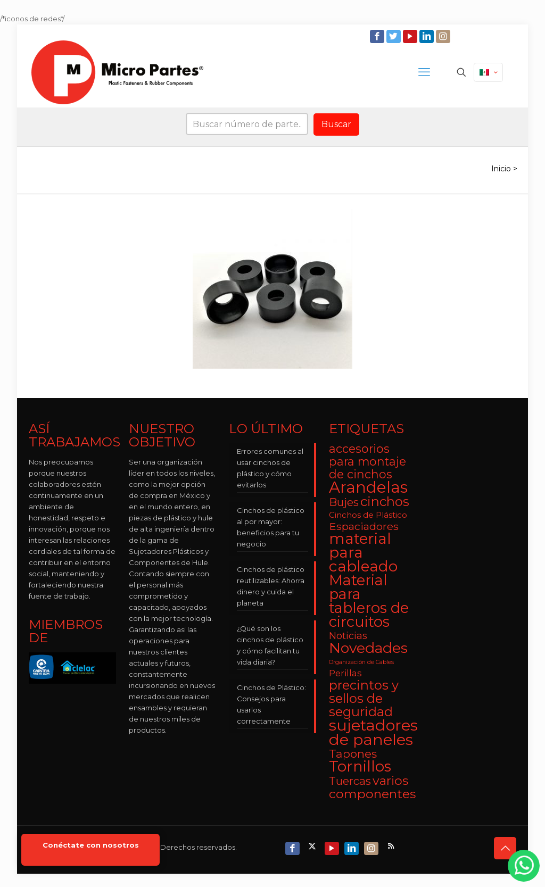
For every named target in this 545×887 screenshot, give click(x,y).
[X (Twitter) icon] (313, 846)
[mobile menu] (424, 72)
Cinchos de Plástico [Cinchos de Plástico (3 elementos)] (368, 515)
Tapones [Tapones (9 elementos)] (353, 753)
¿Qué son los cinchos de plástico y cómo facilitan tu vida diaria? (270, 645)
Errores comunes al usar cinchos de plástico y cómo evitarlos (270, 468)
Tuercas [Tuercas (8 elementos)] (350, 780)
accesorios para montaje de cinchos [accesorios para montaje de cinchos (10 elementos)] (367, 461)
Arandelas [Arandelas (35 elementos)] (368, 487)
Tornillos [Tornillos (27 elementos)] (360, 766)
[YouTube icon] (411, 36)
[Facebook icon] (378, 36)
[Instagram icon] (444, 36)
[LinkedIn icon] (427, 36)
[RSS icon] (392, 846)
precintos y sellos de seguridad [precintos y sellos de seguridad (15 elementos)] (364, 698)
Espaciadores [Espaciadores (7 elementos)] (364, 526)
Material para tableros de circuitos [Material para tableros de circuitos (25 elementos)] (369, 601)
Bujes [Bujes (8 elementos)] (344, 502)
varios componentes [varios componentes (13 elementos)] (372, 787)
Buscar (336, 124)
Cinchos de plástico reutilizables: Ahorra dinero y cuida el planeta (270, 586)
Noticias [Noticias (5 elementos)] (348, 635)
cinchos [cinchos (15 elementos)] (384, 501)
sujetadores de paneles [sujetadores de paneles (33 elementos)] (373, 732)
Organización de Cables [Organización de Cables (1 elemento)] (361, 662)
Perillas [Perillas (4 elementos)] (345, 673)
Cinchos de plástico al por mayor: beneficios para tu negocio (270, 527)
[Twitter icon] (394, 36)
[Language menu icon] (488, 72)
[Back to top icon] (505, 848)
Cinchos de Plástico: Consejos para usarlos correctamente (271, 704)
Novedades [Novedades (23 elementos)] (368, 648)
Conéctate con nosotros (91, 845)
